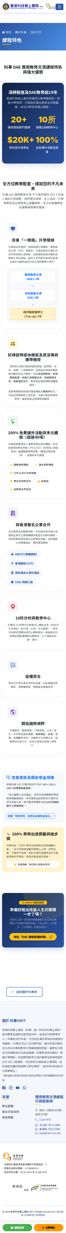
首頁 (6, 32)
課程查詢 (17, 1227)
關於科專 (20, 32)
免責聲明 (40, 1215)
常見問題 (7, 1117)
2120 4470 (43, 1119)
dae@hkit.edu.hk (48, 1133)
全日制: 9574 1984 (47, 1125)
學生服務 (7, 1106)
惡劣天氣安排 (10, 1111)
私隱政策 (29, 1215)
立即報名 (48, 1227)
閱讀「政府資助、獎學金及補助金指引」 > (31, 816)
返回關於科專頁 (24, 992)
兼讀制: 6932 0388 (47, 1129)
